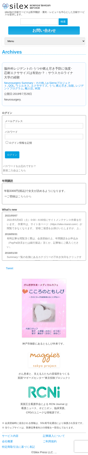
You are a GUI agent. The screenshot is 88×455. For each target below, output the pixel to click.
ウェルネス (22, 85)
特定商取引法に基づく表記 (18, 446)
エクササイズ (39, 85)
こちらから (25, 196)
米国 (37, 88)
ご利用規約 (50, 441)
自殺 (71, 85)
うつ (51, 85)
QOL (11, 85)
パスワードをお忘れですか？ (19, 166)
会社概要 (7, 441)
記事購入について (54, 435)
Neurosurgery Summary (18, 82)
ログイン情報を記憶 (19, 142)
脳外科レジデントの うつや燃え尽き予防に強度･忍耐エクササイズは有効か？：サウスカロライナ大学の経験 (38, 73)
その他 (40, 82)
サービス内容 (10, 435)
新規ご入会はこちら (14, 170)
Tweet (9, 268)
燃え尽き (61, 85)
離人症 (29, 88)
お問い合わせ (44, 30)
